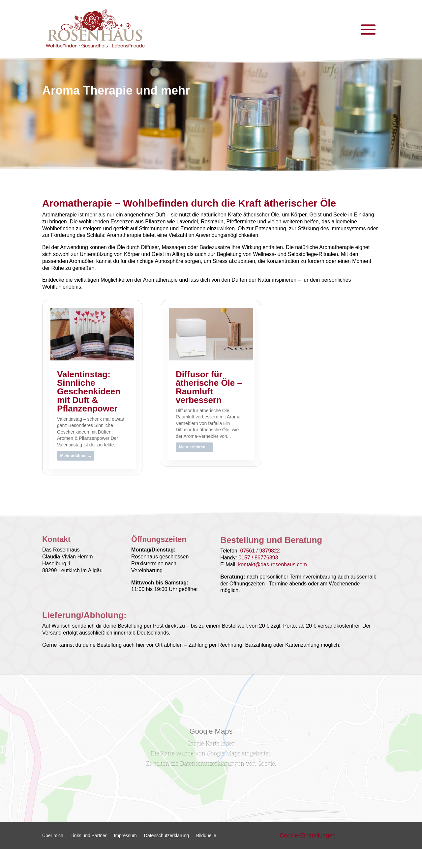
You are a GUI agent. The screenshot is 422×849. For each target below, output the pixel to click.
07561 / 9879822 (260, 550)
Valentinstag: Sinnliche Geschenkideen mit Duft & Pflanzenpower (88, 391)
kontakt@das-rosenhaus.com (272, 564)
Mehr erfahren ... (75, 455)
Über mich (52, 835)
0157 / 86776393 (258, 557)
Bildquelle (206, 835)
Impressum (125, 835)
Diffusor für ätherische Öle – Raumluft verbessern (209, 387)
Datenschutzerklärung (166, 835)
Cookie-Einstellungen (308, 835)
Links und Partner (89, 835)
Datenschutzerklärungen (212, 763)
